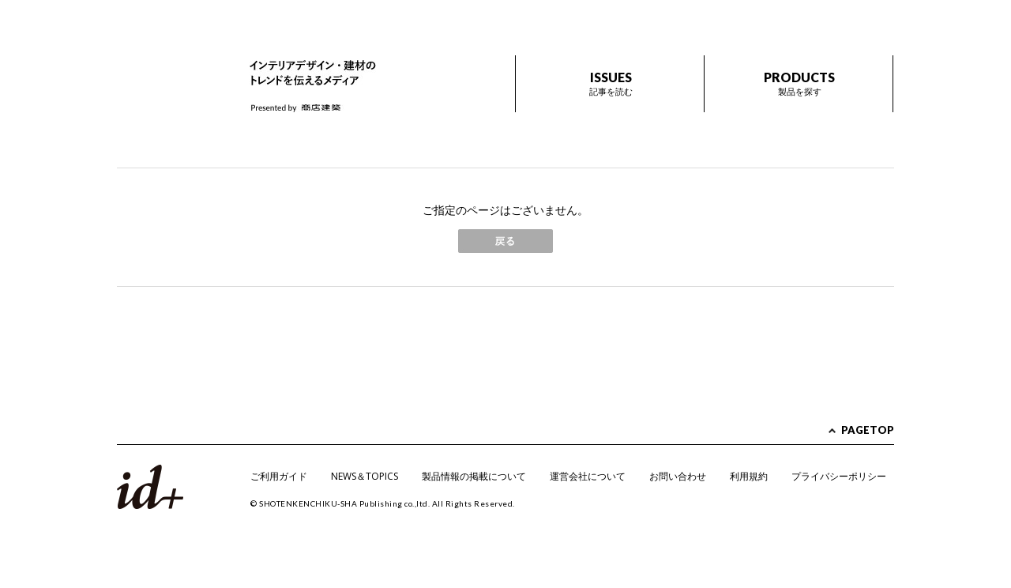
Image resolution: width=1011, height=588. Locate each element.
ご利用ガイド (278, 476)
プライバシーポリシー (838, 476)
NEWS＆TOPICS (364, 476)
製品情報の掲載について (474, 476)
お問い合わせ (677, 476)
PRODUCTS (799, 83)
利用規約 (749, 476)
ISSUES (611, 83)
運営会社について (588, 476)
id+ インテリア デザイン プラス (170, 70)
